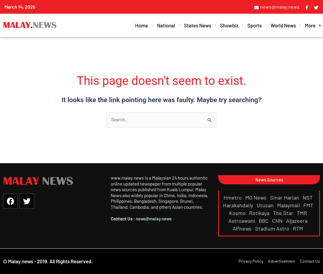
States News (197, 25)
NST (308, 197)
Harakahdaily (238, 205)
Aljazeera (297, 220)
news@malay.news (153, 218)
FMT (308, 205)
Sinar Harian (285, 197)
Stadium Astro (273, 228)
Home (141, 25)
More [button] (313, 25)
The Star (283, 213)
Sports (254, 25)
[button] (269, 179)
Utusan (266, 205)
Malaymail (289, 205)
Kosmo (238, 213)
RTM (298, 228)
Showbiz (229, 25)
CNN (278, 220)
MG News (256, 197)
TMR (302, 213)
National (166, 25)
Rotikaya (260, 213)
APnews (243, 228)
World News (283, 25)
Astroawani (242, 220)
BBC (264, 220)
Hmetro (233, 197)
